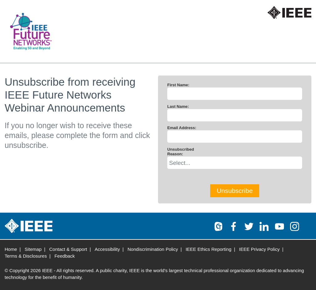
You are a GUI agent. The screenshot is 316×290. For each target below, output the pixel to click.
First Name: (178, 85)
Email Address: (181, 127)
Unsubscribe (235, 190)
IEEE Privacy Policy (259, 249)
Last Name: (178, 106)
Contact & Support (68, 249)
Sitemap (33, 249)
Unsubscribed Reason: (180, 152)
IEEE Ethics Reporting (208, 249)
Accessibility (107, 249)
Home (11, 249)
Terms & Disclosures (26, 256)
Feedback (64, 256)
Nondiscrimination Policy (152, 249)
